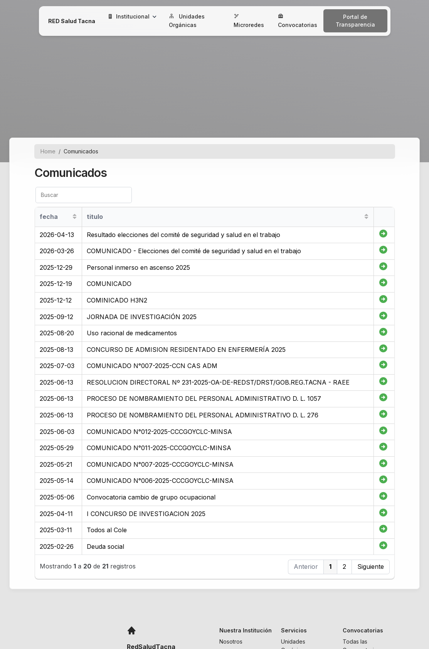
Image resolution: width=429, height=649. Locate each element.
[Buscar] (83, 195)
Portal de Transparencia (355, 20)
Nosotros (230, 641)
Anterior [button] (306, 566)
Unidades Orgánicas (187, 20)
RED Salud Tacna (71, 21)
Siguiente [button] (370, 566)
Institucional (132, 16)
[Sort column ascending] (74, 216)
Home (48, 151)
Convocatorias (297, 20)
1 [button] (330, 566)
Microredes (249, 20)
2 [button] (344, 566)
